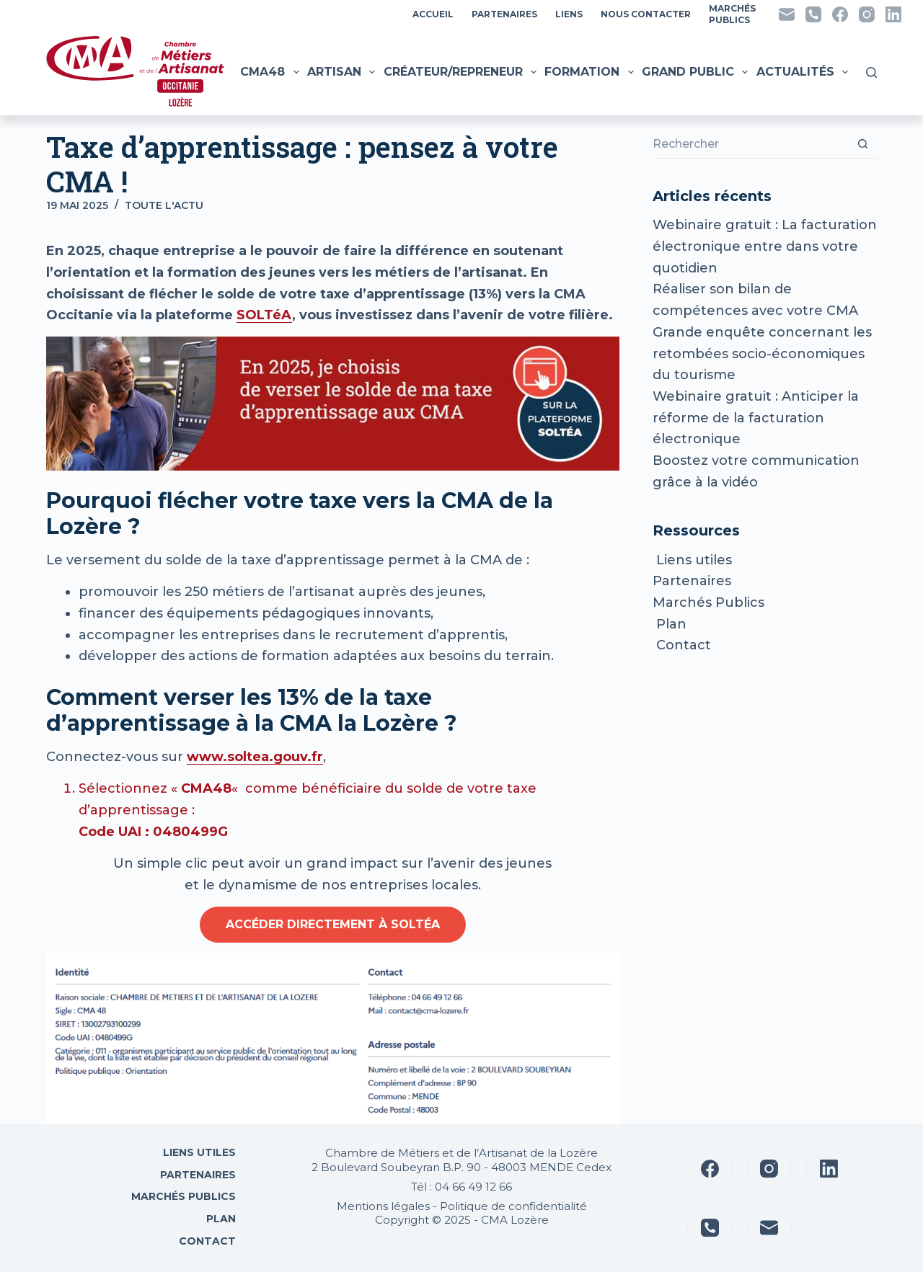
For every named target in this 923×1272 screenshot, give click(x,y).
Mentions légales (383, 1206)
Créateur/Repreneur (462, 72)
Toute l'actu (164, 205)
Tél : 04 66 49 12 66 (461, 1186)
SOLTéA (264, 315)
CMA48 (271, 72)
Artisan (343, 72)
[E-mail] (787, 14)
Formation (590, 72)
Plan (669, 624)
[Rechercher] (871, 72)
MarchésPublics (732, 14)
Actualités (804, 72)
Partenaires (504, 14)
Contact (682, 645)
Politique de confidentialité (513, 1206)
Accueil (433, 14)
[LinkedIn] (893, 14)
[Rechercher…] (750, 144)
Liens (569, 14)
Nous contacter (646, 14)
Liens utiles (692, 560)
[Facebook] (840, 14)
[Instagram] (867, 14)
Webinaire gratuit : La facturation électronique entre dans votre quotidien (765, 246)
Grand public (696, 72)
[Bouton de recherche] (862, 144)
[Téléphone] (813, 14)
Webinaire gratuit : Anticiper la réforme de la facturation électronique (756, 417)
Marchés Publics (708, 602)
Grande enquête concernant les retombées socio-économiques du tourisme (762, 353)
